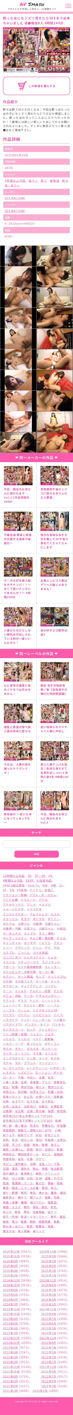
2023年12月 (11, 1309)
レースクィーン (37, 1068)
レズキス (9, 1072)
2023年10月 (11, 1314)
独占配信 (57, 1169)
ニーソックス (50, 1001)
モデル (7, 1063)
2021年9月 (48, 1371)
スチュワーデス (28, 962)
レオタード (57, 1068)
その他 (7, 981)
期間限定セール (28, 1154)
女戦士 (43, 1106)
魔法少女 (9, 1231)
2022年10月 (11, 1343)
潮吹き (25, 1169)
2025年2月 (10, 1275)
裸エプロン (37, 1202)
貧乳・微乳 (40, 1207)
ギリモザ (30, 943)
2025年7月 (48, 1261)
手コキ (16, 1145)
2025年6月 (10, 1266)
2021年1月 (40, 1391)
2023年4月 (10, 1328)
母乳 (21, 1159)
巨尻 (6, 1140)
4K (50, 876)
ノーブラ (9, 1010)
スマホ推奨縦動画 (30, 967)
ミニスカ (51, 1053)
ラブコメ (30, 1063)
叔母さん (9, 1092)
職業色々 (9, 1197)
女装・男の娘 (36, 1111)
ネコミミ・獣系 (34, 1005)
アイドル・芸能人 (42, 890)
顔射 (33, 1221)
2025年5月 (48, 1266)
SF (5, 890)
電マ (15, 1221)
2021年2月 (10, 1391)
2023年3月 (48, 1328)
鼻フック (39, 1231)
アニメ (31, 904)
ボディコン (52, 1044)
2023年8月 (10, 1319)
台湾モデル (37, 1092)
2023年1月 (48, 1333)
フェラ (49, 1034)
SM (12, 890)
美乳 (33, 1193)
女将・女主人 (12, 1106)
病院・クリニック (47, 1173)
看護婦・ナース (22, 1183)
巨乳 (39, 1135)
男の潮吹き (10, 1173)
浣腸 (33, 1164)
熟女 (36, 1169)
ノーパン (53, 1005)
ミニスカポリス (13, 1058)
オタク (25, 919)
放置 (30, 1149)
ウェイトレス (39, 914)
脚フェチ (36, 1197)
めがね (55, 1058)
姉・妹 (7, 1125)
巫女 (15, 1140)
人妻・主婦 (10, 1082)
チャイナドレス (31, 986)
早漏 (60, 1149)
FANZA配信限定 (14, 885)
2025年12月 (11, 1251)
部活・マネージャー (34, 1217)
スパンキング (51, 962)
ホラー (19, 1049)
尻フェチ (9, 1135)
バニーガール (41, 1020)
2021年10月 (11, 1371)
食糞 (57, 1221)
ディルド (21, 991)
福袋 (51, 1183)
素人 (44, 181)
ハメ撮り (59, 1020)
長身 (6, 1221)
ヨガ (18, 1063)
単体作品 (27, 1087)
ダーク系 (42, 981)
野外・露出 (58, 1217)
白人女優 (18, 1178)
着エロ (40, 1183)
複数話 (54, 181)
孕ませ (34, 1125)
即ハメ (40, 1087)
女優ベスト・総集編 (49, 1097)
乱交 (51, 1077)
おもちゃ (9, 924)
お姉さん (24, 924)
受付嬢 (22, 1092)
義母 (63, 1193)
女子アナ (18, 1101)
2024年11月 (48, 1280)
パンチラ (58, 1024)
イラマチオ (34, 909)
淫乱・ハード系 (49, 1164)
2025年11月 (48, 1251)
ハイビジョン (41, 1015)
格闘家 (58, 1154)
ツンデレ (51, 986)
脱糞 (48, 1197)
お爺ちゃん (46, 928)
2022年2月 (10, 1362)
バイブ (58, 1015)
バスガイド (10, 1020)
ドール (28, 996)
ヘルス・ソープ (13, 1044)
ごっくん (24, 953)
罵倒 (24, 1193)
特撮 (45, 1169)
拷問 (45, 1145)
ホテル (7, 1049)
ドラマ (22, 1001)
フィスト (36, 1034)
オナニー (54, 919)
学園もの (48, 1125)
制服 (15, 1087)
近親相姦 (39, 1212)
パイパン (24, 1015)
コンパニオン (12, 957)
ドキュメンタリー (48, 996)
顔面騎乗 (45, 1221)
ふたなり (9, 1039)
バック (25, 1020)
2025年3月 (48, 1271)
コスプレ (9, 953)
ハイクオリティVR (45, 1010)
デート (7, 991)
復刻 (39, 1140)
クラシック (22, 948)
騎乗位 (40, 1226)
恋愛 (6, 1145)
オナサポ (39, 919)
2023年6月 (10, 1323)
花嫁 (57, 1197)
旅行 (39, 1149)
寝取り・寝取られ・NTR (35, 1130)
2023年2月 (10, 1333)
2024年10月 (11, 1285)
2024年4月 (10, 1299)
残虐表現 (9, 1159)
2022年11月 (48, 1338)
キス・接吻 (46, 933)
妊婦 (58, 1121)
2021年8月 (10, 1376)
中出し (31, 1077)
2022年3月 (48, 1357)
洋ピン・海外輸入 (15, 1164)
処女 (6, 1087)
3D (30, 876)
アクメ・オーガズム (43, 895)
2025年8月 (10, 1261)
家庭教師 (9, 1130)
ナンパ (34, 1001)
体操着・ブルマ (40, 1082)
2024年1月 (48, 1304)
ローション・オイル (48, 1072)
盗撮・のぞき (54, 1178)
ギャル (61, 938)
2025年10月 (11, 1256)
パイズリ (9, 1015)
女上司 (28, 1097)
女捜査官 (57, 1106)
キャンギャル (12, 943)
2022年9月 (48, 1343)
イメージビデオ (13, 909)
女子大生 (33, 1101)
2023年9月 (48, 1314)
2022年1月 (48, 1362)
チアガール (10, 986)
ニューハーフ (11, 1005)
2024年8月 (10, 1290)
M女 (45, 885)
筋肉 (45, 1188)
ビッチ (31, 1029)
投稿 (27, 1145)
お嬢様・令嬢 (12, 928)
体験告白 (60, 1082)
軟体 (18, 1212)
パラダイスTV (12, 1024)
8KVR (30, 880)
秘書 (60, 1183)
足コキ (7, 1212)
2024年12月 (11, 1280)
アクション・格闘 (15, 895)
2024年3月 (48, 1299)
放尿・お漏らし (13, 1149)
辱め (27, 1212)
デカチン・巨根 (40, 991)
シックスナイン (34, 957)
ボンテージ (49, 1049)
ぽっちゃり (34, 1044)
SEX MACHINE (15, 198)
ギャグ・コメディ (15, 938)
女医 (6, 1101)
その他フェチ (24, 981)
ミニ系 (31, 1058)
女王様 (19, 1111)
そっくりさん (57, 976)
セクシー (9, 976)
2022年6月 (10, 1352)
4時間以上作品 (15, 181)
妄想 (51, 1111)
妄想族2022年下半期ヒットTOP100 (27, 1121)
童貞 (6, 1188)
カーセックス (12, 933)
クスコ (58, 943)
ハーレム (24, 1010)
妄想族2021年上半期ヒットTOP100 (27, 1116)
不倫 (21, 1077)
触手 (27, 1207)
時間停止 (9, 1154)
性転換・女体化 (55, 1140)
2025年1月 (48, 1275)
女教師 (7, 1111)
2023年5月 (48, 1323)
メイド (43, 1058)
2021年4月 (10, 1386)
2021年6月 (10, 1381)
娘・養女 (21, 1125)
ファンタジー (47, 1029)
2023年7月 (48, 1319)
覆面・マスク (12, 1207)
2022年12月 (11, 1338)
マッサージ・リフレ (16, 1053)
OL (61, 885)
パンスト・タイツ (37, 1024)
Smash (32, 4)
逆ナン (52, 1212)
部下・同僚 (10, 1217)
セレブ (40, 976)
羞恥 (54, 1193)
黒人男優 (24, 1231)
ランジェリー (48, 1063)
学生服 (61, 1125)
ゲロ (57, 948)
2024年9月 (48, 1285)
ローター (9, 1077)
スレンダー (52, 967)
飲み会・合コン (13, 1226)
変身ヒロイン (12, 1097)
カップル (30, 933)
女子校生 (48, 1101)
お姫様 (37, 924)
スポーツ (9, 967)
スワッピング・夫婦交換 (19, 972)
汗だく (40, 1159)
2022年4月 (10, 1357)
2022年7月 (48, 1348)
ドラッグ (9, 1001)
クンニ (37, 948)
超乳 (54, 1207)
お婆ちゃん (52, 924)
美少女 (43, 1193)
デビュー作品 (12, 996)
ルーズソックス (13, 1068)
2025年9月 (48, 1256)
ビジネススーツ (13, 1029)
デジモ (58, 991)
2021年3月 (48, 1386)
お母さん (30, 928)
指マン (33, 181)
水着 (30, 1159)
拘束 (36, 1145)
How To (33, 885)
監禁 (6, 1183)
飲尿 (30, 1226)
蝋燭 (24, 1202)
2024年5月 (48, 1295)
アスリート (28, 900)
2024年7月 (48, 1290)
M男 (53, 885)
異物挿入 (27, 1173)
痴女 (6, 1178)
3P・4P (40, 876)
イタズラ (45, 904)
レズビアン (25, 1072)
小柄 (58, 1130)
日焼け (49, 1149)
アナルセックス (13, 904)
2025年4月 (10, 1271)
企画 (24, 1082)
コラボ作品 (40, 953)
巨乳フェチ (52, 1135)
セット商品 (25, 976)
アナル (43, 900)
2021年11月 (48, 1367)
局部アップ (25, 1135)
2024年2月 (10, 1304)
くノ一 (7, 948)
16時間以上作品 (14, 876)
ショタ (51, 957)
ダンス (55, 981)
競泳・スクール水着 (25, 1188)
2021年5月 (48, 1381)
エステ (55, 914)
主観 (42, 1077)
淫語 (6, 1169)
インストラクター (15, 914)
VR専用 (22, 890)
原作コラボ (55, 1087)
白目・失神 (34, 1178)
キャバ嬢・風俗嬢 (42, 938)
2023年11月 (48, 1309)
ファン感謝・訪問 (15, 1034)
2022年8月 (10, 1348)
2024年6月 (10, 1295)
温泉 (15, 1169)
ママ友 (37, 1053)
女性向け (30, 1106)
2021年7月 (48, 1376)
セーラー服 (46, 972)
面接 (24, 1221)
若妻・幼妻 (10, 1202)
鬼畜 (51, 1226)
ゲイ (48, 948)
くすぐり (45, 943)
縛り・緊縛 (10, 1193)
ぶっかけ (24, 1039)
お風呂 (61, 928)
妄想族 (61, 1111)
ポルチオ (33, 1049)
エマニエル (10, 919)
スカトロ (9, 962)
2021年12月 (11, 1367)
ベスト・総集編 (43, 1039)
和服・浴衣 (55, 1092)
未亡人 (46, 1154)
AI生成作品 (44, 880)
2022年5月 (48, 1352)
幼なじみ (27, 1140)
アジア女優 (10, 900)
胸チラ (22, 1197)
